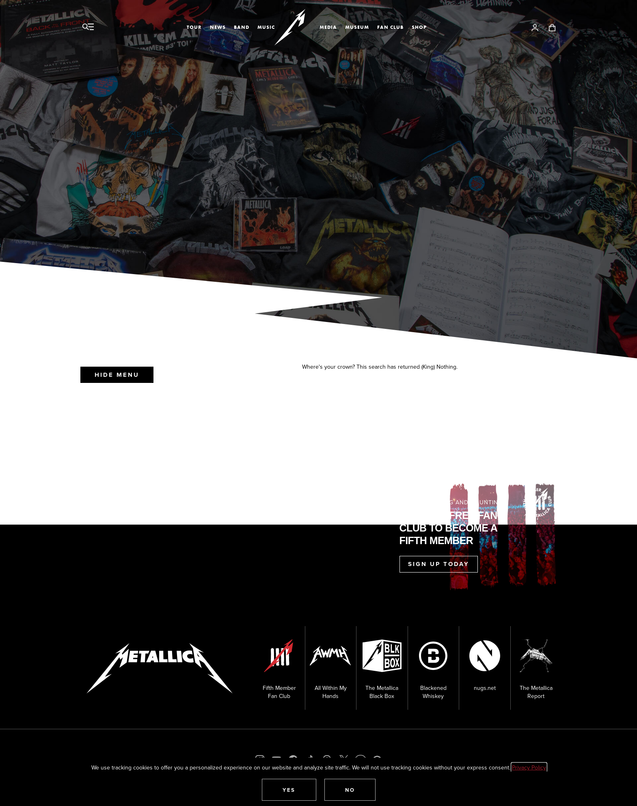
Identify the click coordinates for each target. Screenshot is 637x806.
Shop (419, 27)
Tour (194, 27)
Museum (357, 27)
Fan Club (390, 27)
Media (328, 27)
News (218, 27)
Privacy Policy (529, 767)
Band (241, 27)
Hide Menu (117, 374)
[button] (289, 790)
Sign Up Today (438, 564)
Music (266, 27)
